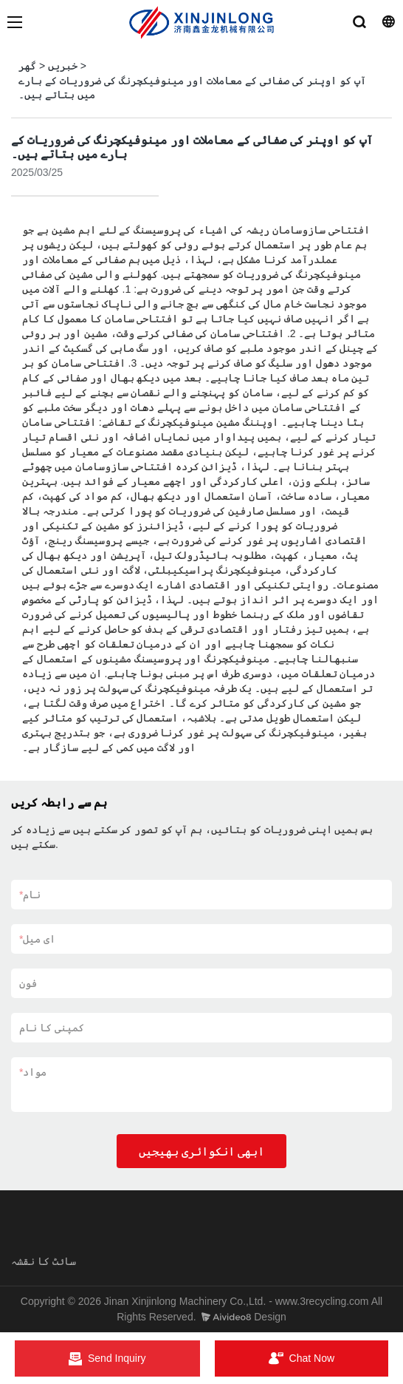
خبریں (63, 66)
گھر (27, 66)
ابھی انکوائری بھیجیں (202, 1151)
